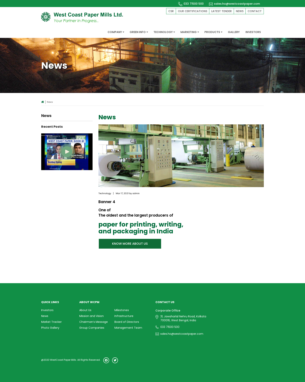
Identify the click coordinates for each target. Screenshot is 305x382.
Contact (255, 11)
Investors (47, 310)
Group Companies (91, 327)
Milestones (121, 310)
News (239, 11)
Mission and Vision (91, 316)
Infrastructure (123, 316)
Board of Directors (126, 321)
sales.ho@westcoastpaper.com (234, 4)
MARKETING (189, 32)
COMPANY (116, 32)
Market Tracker (51, 321)
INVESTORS (253, 32)
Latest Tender (221, 11)
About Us (85, 310)
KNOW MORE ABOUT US (130, 243)
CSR (171, 11)
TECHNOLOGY (164, 32)
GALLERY (234, 32)
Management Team (128, 327)
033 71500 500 (191, 4)
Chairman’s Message (93, 321)
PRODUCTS (213, 32)
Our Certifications (192, 11)
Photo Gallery (50, 327)
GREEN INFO (139, 32)
